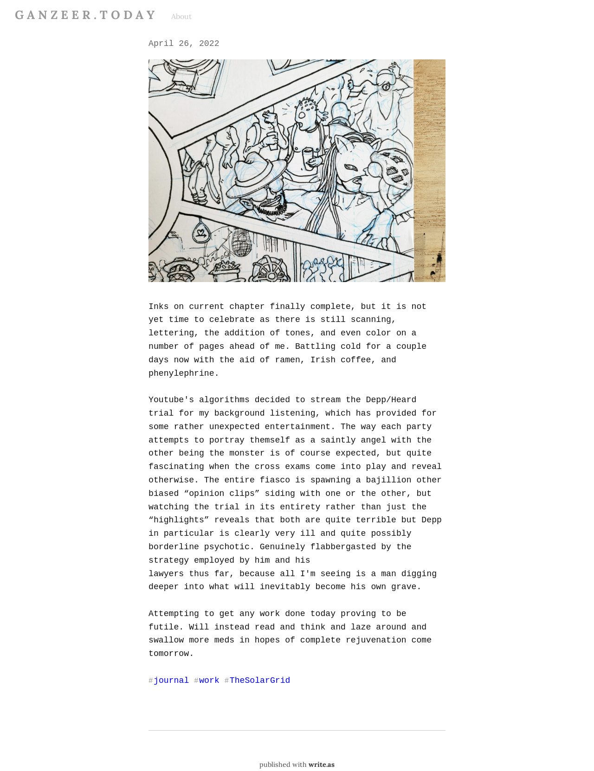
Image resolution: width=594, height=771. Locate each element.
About (181, 16)
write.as (322, 737)
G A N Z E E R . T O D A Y (85, 14)
